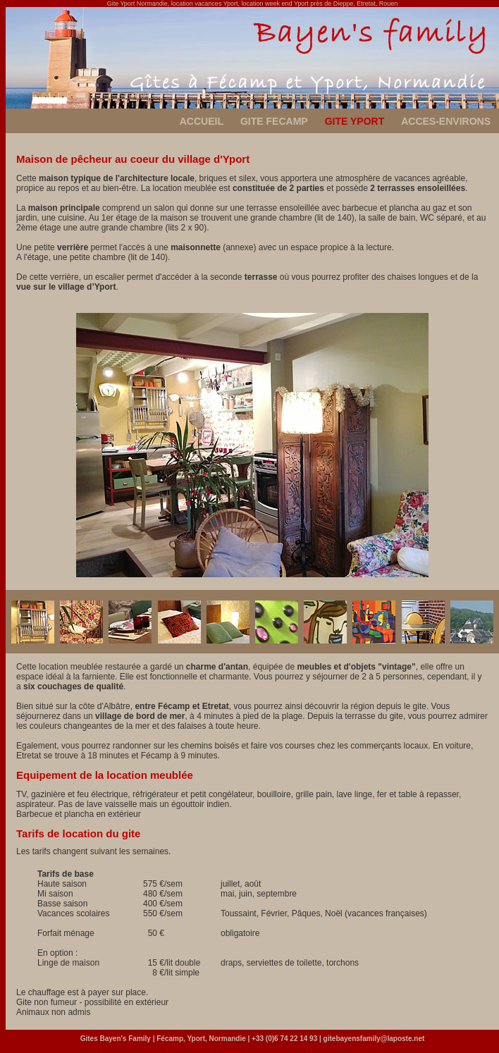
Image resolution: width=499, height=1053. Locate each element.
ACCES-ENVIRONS (446, 121)
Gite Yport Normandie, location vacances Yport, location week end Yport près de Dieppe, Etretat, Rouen (252, 3)
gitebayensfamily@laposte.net (374, 1038)
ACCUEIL (201, 121)
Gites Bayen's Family (115, 1038)
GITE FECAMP (274, 121)
